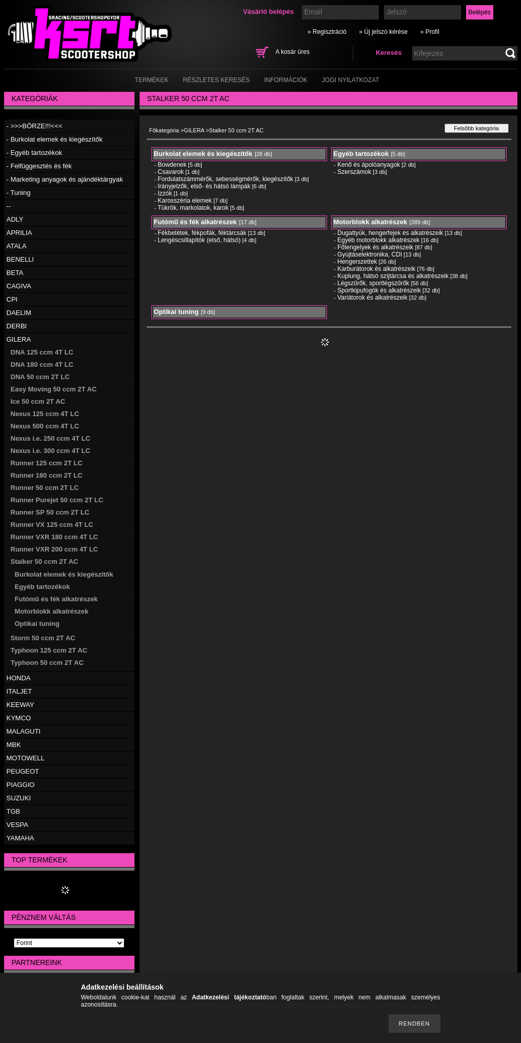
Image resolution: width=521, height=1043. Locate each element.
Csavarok (171, 171)
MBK (14, 745)
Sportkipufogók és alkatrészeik (379, 290)
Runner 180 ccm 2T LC (47, 475)
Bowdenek (172, 164)
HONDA (19, 678)
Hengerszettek (357, 261)
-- (9, 206)
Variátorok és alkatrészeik (372, 297)
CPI (12, 299)
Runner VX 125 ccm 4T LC (52, 524)
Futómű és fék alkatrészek (56, 599)
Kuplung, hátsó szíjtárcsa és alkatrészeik (393, 276)
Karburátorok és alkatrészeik (376, 268)
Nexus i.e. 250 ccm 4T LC (50, 438)
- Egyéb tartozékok (34, 152)
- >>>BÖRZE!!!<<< (35, 126)
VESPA (17, 825)
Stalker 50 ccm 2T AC (45, 561)
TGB (14, 811)
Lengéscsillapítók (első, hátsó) (199, 240)
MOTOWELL (26, 758)
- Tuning (19, 192)
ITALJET (19, 691)
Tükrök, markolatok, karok (193, 207)
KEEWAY (20, 705)
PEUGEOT (23, 771)
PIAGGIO (21, 785)
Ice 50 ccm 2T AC (38, 401)
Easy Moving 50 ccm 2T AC (54, 389)
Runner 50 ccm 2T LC (45, 487)
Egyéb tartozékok (42, 587)
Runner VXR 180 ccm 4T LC (55, 537)
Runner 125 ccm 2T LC (47, 463)
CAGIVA (19, 286)
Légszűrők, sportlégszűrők (373, 283)
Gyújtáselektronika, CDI (369, 254)
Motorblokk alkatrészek (52, 611)
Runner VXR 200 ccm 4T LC (55, 549)
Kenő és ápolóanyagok (368, 164)
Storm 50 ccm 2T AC (43, 638)
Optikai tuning (37, 623)
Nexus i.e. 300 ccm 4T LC (50, 451)
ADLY (15, 219)
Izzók (165, 193)
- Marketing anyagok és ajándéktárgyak (65, 179)
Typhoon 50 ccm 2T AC (47, 662)
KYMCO (19, 718)
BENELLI (20, 259)
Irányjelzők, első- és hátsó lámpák (204, 186)
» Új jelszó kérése (383, 31)
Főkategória (164, 130)
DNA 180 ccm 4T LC (42, 364)
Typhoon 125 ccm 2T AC (49, 650)
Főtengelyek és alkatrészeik (375, 247)
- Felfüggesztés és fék (39, 166)
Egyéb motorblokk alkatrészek (378, 240)
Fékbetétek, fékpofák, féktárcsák (202, 233)
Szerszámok (354, 171)
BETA (15, 273)
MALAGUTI (24, 731)
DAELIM (19, 313)
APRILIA (19, 233)
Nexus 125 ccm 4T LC (45, 414)
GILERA (19, 339)
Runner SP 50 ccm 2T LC (50, 512)
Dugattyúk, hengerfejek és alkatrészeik (390, 233)
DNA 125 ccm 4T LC (42, 352)
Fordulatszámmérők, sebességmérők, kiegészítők (225, 179)
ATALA (17, 246)
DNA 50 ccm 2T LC (40, 377)
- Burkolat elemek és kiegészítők (55, 139)
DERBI (17, 326)
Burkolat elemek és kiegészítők (64, 574)
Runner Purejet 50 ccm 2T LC (57, 500)
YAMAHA (20, 838)
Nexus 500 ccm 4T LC (45, 426)
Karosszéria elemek (184, 200)
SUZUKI (19, 798)
